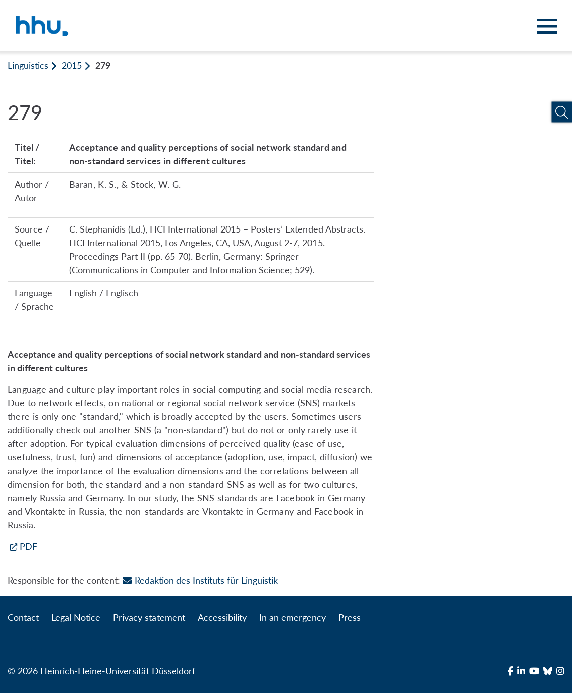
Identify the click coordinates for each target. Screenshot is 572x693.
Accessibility (222, 617)
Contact (23, 617)
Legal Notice (75, 617)
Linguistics (28, 65)
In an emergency (292, 617)
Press (349, 617)
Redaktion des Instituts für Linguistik (200, 580)
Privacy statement (149, 617)
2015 (72, 65)
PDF (28, 546)
